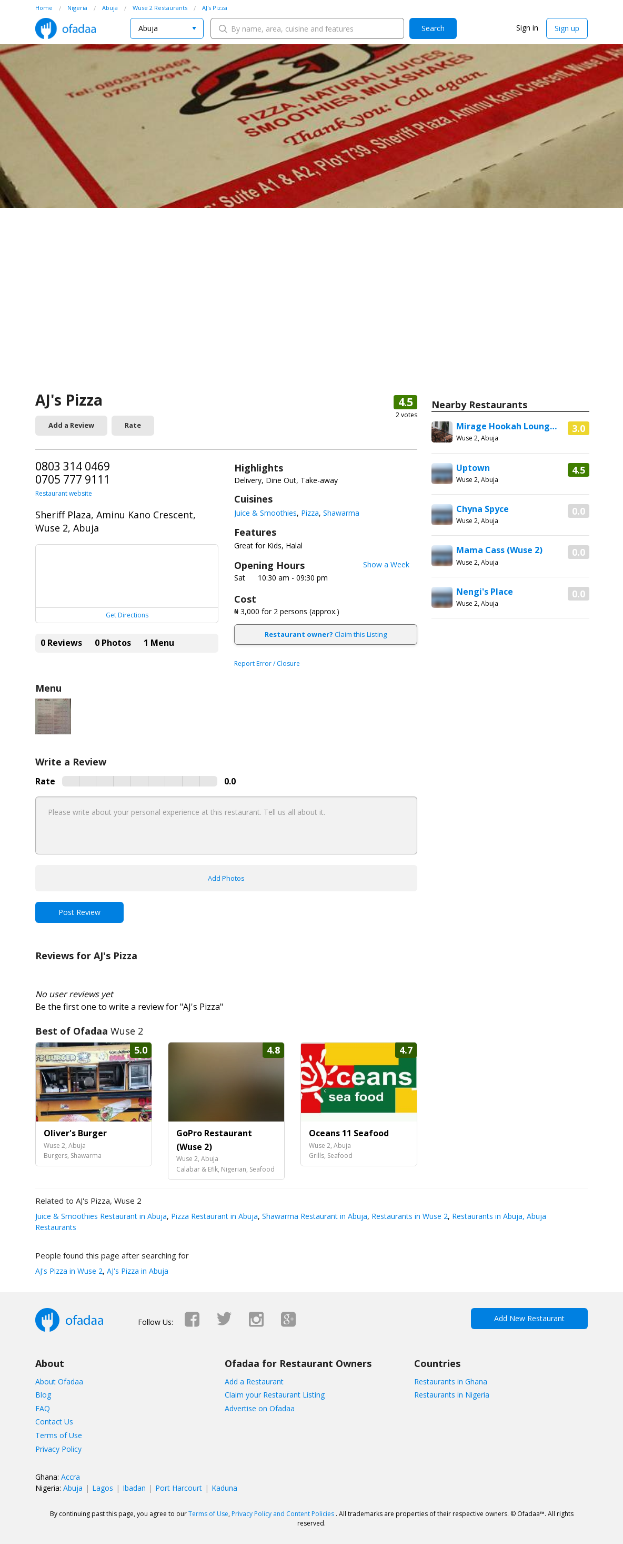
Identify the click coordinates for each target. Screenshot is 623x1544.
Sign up (567, 28)
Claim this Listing (326, 634)
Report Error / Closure (267, 663)
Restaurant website (63, 493)
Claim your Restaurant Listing (275, 1395)
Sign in (527, 28)
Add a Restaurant (254, 1381)
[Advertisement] (311, 311)
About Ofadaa (59, 1381)
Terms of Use (58, 1435)
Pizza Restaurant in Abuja (213, 1216)
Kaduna (224, 1488)
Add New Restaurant (529, 1318)
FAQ (42, 1408)
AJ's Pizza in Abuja (136, 1271)
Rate (133, 425)
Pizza (310, 513)
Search (433, 28)
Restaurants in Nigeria (451, 1395)
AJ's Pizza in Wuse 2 (69, 1271)
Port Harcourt (178, 1488)
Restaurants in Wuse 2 (408, 1216)
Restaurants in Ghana (450, 1381)
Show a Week (386, 564)
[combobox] (167, 28)
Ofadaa (65, 28)
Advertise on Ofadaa (260, 1408)
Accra (70, 1477)
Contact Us (54, 1422)
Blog (43, 1395)
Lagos (102, 1488)
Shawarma (341, 513)
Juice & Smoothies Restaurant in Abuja (101, 1216)
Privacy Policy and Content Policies (283, 1513)
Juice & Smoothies (265, 513)
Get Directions (127, 615)
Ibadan (134, 1488)
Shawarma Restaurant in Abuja (313, 1216)
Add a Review (71, 425)
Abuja (73, 1488)
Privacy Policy (58, 1449)
